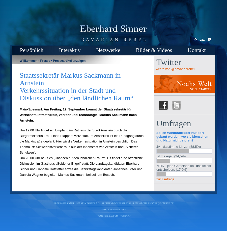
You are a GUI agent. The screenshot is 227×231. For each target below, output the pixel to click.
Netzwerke (108, 50)
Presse (45, 61)
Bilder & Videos (154, 50)
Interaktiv (70, 50)
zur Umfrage (165, 179)
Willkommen (29, 61)
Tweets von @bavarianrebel (174, 69)
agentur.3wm (118, 209)
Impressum (111, 216)
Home (100, 216)
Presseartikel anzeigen (69, 61)
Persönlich (31, 50)
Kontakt (197, 50)
